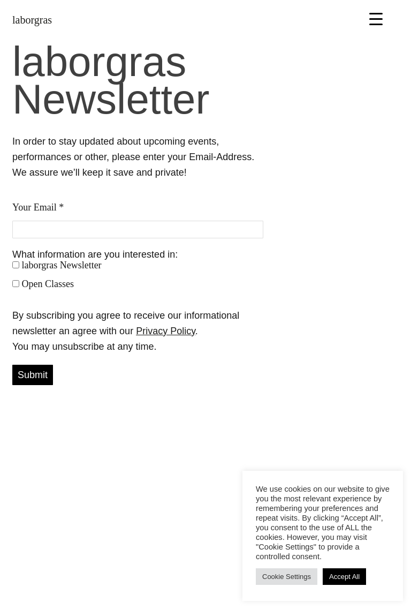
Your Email (38, 207)
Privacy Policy (165, 331)
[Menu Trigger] (376, 18)
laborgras (32, 20)
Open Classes (43, 284)
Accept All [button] (344, 577)
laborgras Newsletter (57, 265)
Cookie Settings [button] (286, 577)
